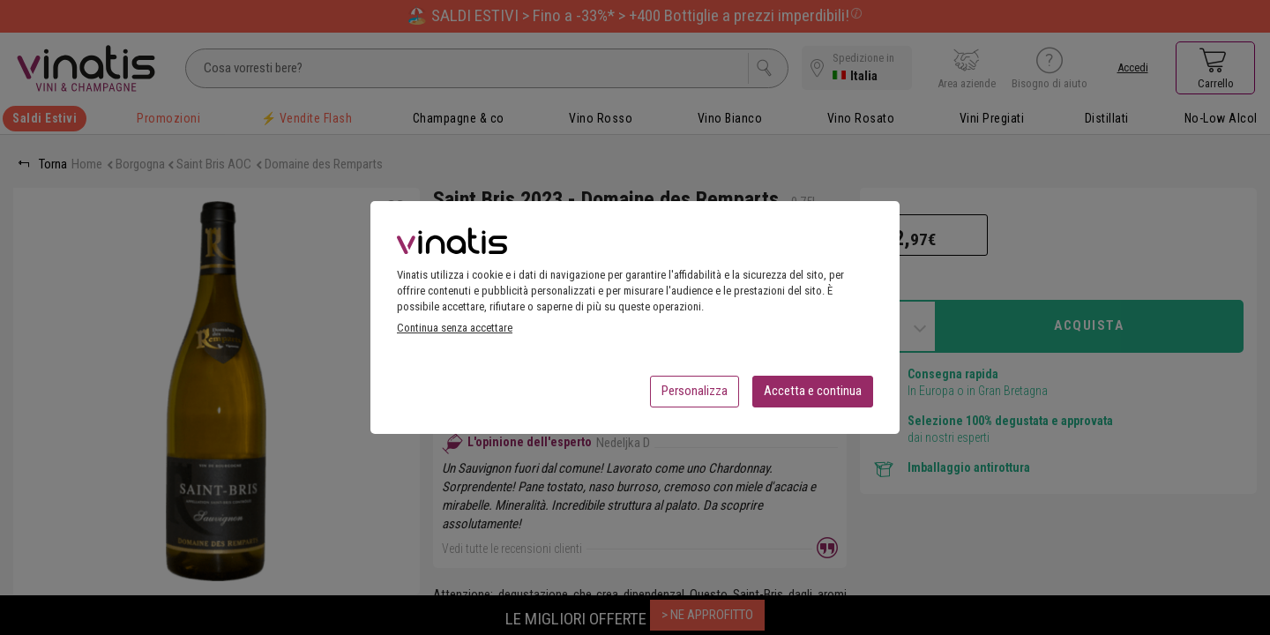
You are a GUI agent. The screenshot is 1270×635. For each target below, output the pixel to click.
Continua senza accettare (454, 333)
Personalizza (694, 396)
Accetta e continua (813, 396)
